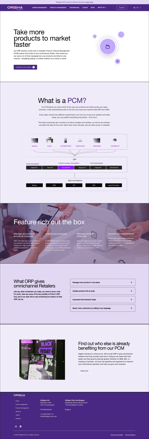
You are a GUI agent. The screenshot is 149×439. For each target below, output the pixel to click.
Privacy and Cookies (117, 435)
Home (17, 401)
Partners (18, 418)
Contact (122, 7)
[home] (15, 7)
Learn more (89, 2)
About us (101, 7)
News (93, 7)
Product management (22, 408)
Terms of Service (130, 435)
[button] (102, 8)
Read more (84, 371)
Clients (18, 415)
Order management (21, 404)
